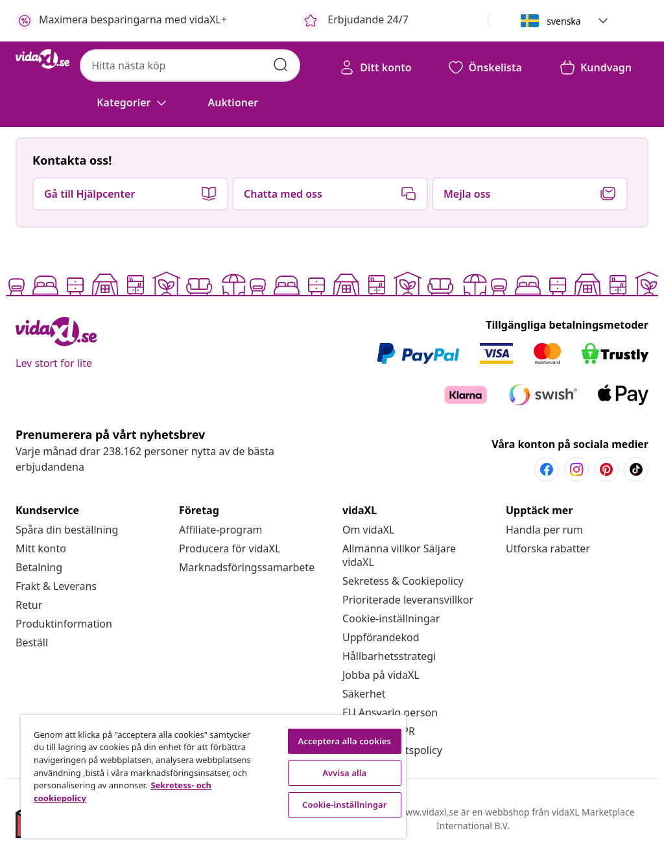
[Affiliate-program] (220, 530)
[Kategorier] (132, 102)
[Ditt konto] (375, 67)
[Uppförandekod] (381, 637)
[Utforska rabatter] (548, 548)
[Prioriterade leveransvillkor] (407, 600)
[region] (213, 776)
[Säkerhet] (364, 694)
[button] (603, 20)
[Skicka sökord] (280, 64)
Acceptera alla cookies (345, 741)
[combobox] (190, 65)
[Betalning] (39, 567)
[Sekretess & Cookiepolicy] (403, 581)
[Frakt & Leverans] (56, 586)
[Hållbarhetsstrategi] (389, 656)
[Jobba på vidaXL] (381, 675)
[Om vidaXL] (368, 530)
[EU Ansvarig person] (390, 712)
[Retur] (29, 605)
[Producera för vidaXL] (229, 548)
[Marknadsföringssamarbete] (246, 567)
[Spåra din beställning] (67, 530)
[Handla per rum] (544, 530)
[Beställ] (32, 642)
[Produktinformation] (64, 624)
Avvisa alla (344, 773)
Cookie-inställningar (391, 618)
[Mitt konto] (41, 548)
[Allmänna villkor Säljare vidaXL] (399, 555)
